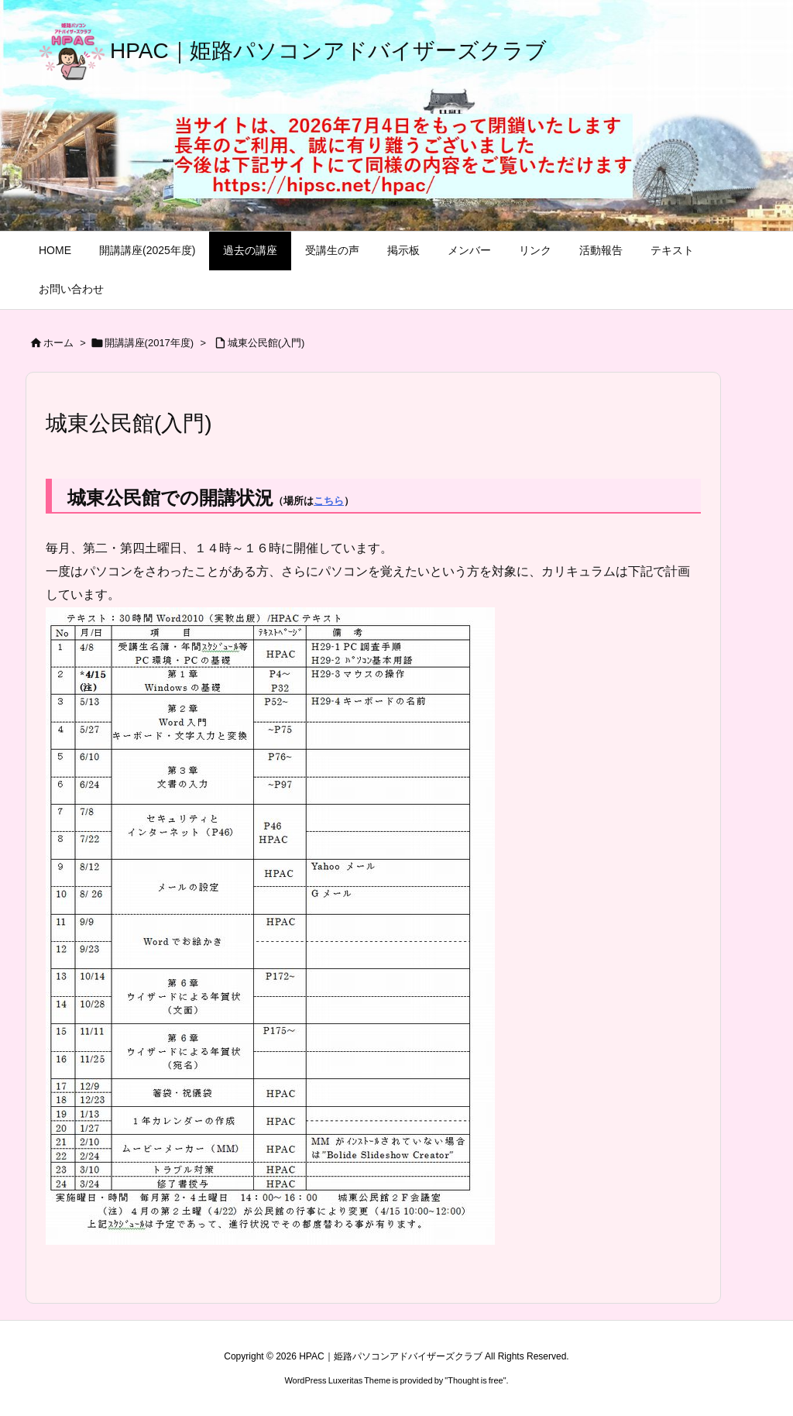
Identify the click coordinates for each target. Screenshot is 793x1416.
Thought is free (475, 1380)
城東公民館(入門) (266, 343)
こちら (329, 501)
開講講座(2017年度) (149, 343)
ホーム (58, 343)
